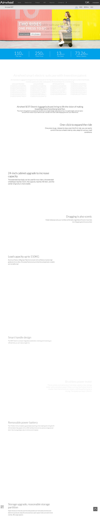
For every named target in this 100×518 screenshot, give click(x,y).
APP (44, 2)
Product (37, 2)
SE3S (80, 7)
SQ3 (92, 7)
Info (76, 7)
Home (19, 2)
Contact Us (61, 2)
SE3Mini (86, 7)
